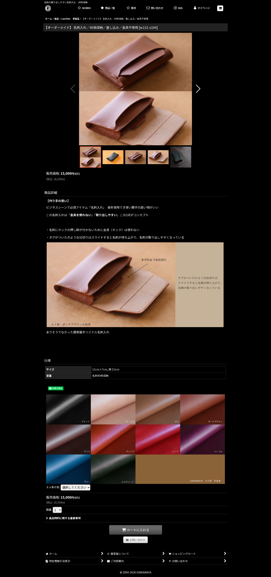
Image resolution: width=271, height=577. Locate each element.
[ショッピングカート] (220, 8)
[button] (178, 8)
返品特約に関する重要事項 (63, 518)
